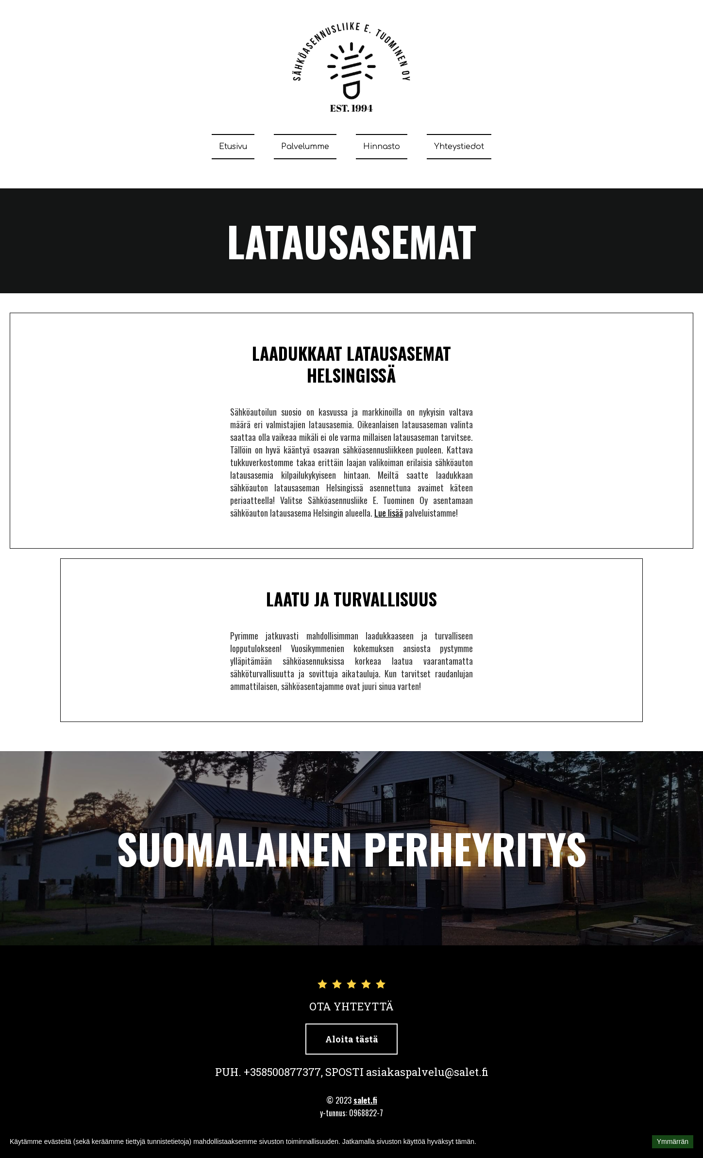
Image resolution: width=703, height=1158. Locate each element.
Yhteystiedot (459, 146)
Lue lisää (388, 512)
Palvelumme (305, 146)
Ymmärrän (672, 1141)
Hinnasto (381, 146)
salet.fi (365, 1100)
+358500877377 (282, 1072)
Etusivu (233, 146)
